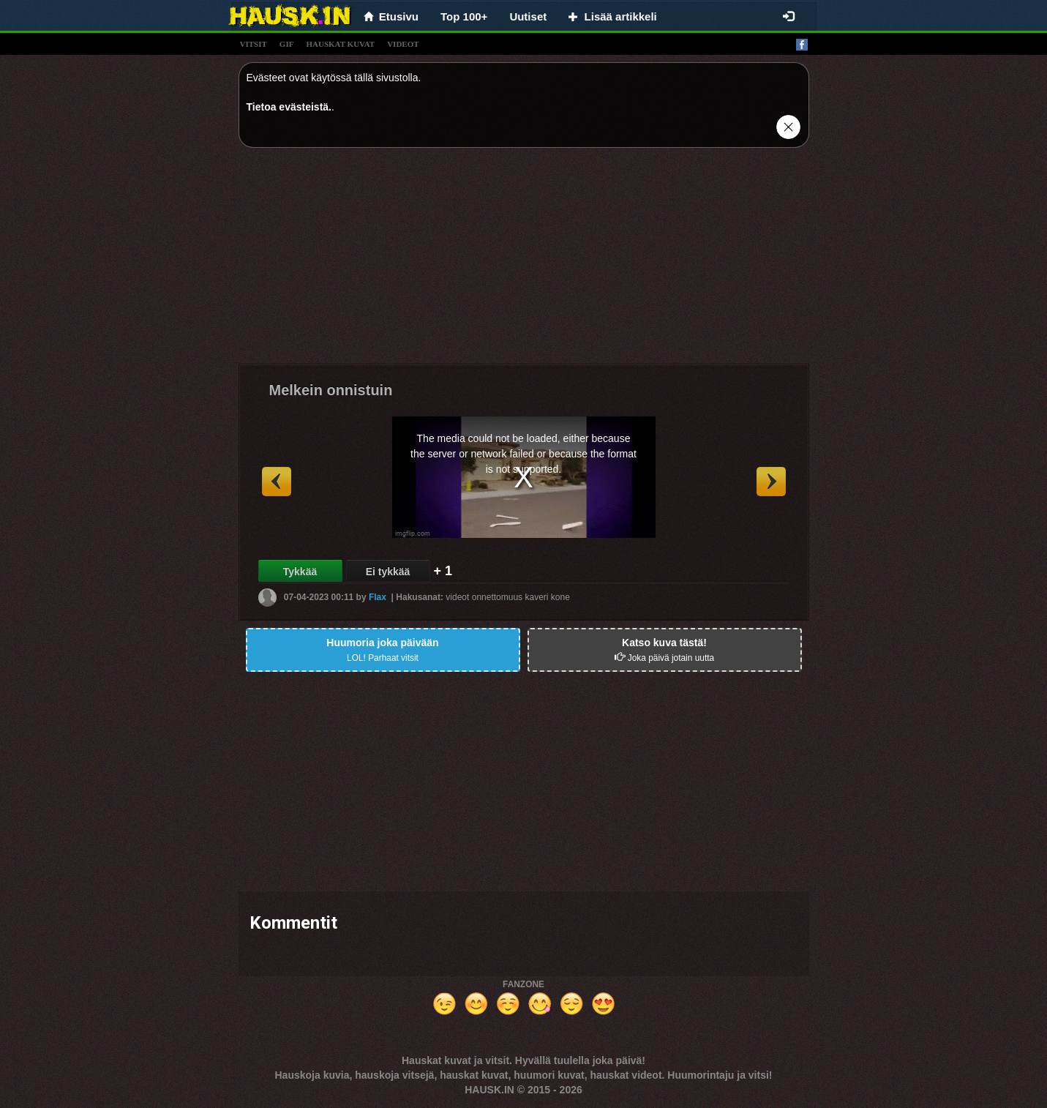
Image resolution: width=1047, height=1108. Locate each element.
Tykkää (300, 571)
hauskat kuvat (340, 44)
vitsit (253, 44)
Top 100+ (463, 16)
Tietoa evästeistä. (289, 107)
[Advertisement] (524, 261)
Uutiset (528, 16)
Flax (377, 597)
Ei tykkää (388, 571)
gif (286, 44)
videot (403, 44)
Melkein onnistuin (331, 390)
